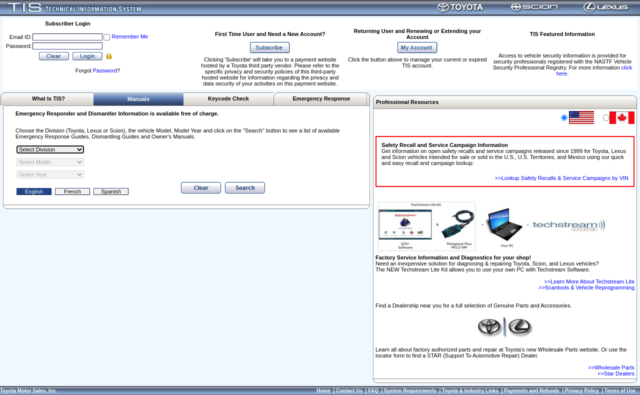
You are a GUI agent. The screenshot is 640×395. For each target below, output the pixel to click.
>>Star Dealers (616, 373)
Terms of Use (620, 391)
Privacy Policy (582, 391)
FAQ (373, 391)
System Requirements (410, 391)
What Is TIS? (48, 99)
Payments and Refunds (532, 391)
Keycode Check (228, 99)
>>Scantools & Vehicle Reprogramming (586, 287)
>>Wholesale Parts (611, 367)
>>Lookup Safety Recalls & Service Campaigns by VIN (561, 178)
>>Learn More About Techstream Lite (589, 281)
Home (323, 391)
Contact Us (349, 391)
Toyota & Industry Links (470, 391)
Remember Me (130, 37)
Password (105, 71)
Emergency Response (321, 99)
